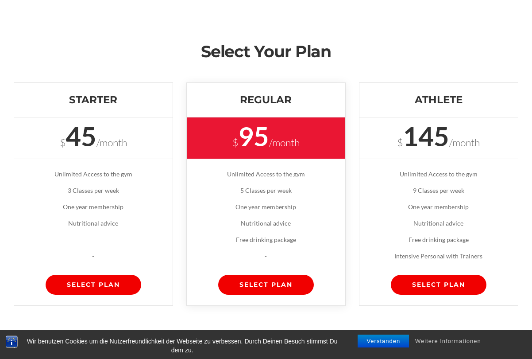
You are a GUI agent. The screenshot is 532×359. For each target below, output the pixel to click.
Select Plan (93, 285)
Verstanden (383, 341)
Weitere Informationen (448, 341)
